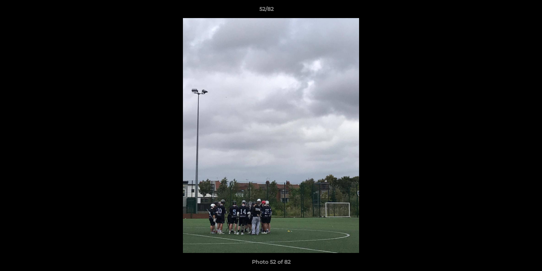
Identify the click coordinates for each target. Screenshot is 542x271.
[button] (510, 11)
